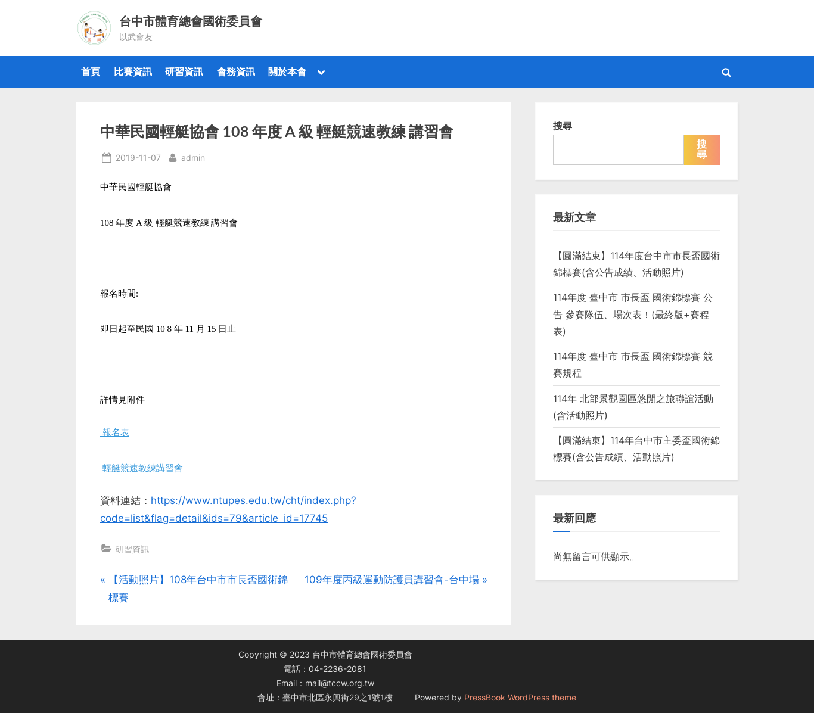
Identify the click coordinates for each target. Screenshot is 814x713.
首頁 (90, 71)
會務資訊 (236, 71)
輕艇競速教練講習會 (141, 468)
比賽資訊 (133, 71)
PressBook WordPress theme (520, 697)
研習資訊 (184, 71)
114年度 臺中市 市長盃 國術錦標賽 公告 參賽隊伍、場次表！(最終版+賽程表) (633, 315)
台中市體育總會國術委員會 (190, 21)
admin (193, 156)
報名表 (114, 432)
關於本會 (287, 71)
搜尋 (562, 126)
